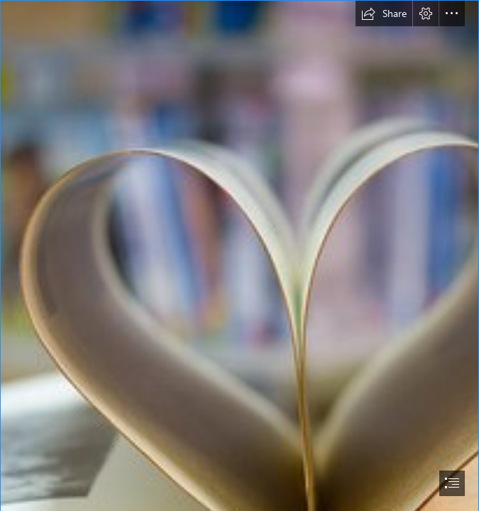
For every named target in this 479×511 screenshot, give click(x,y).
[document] (239, 255)
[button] (384, 13)
